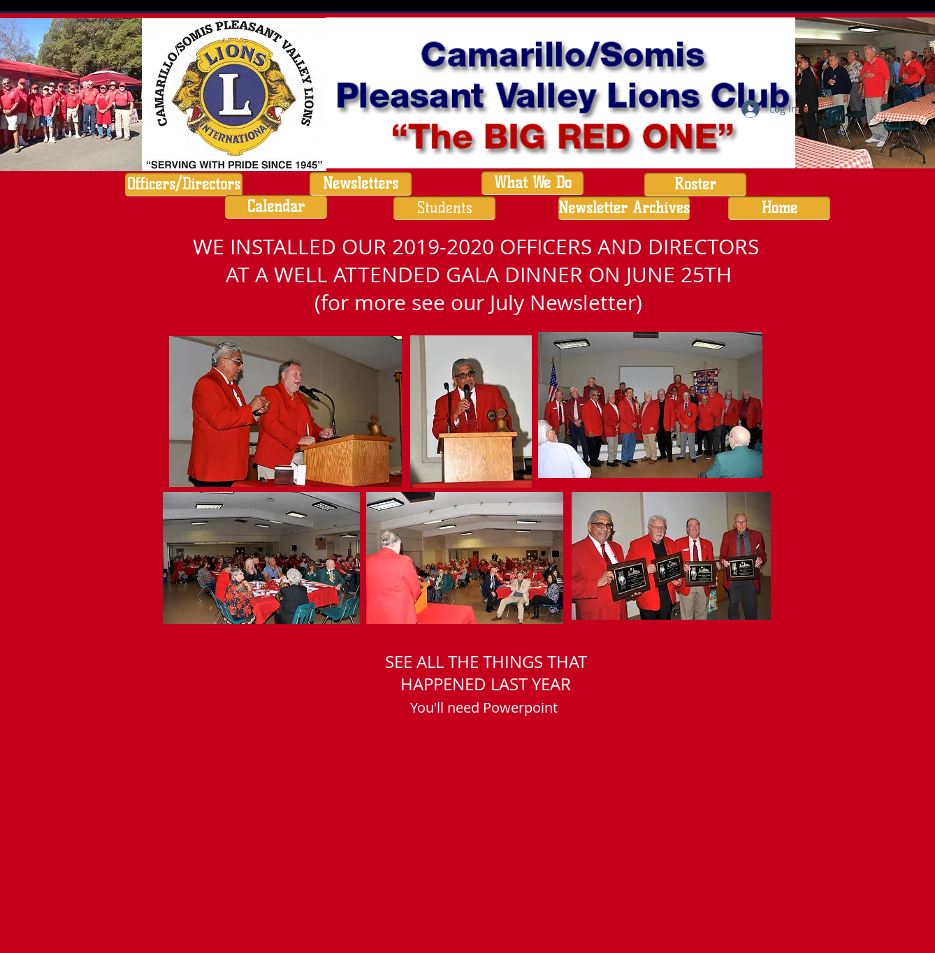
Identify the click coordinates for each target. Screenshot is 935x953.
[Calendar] (276, 207)
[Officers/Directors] (183, 184)
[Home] (779, 208)
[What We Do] (532, 183)
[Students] (444, 208)
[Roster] (695, 184)
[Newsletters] (361, 184)
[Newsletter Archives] (624, 208)
